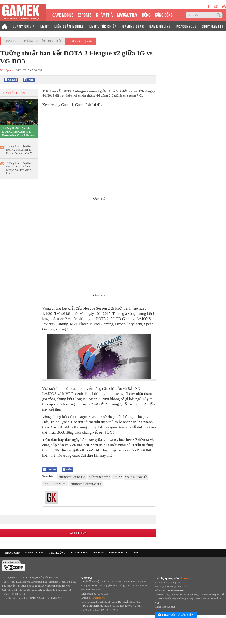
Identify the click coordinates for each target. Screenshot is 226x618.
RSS (135, 552)
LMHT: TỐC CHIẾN (103, 25)
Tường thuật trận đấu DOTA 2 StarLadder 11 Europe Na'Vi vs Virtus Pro (18, 168)
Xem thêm (78, 533)
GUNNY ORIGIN (24, 25)
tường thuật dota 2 (72, 477)
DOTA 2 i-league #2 (80, 41)
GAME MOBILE (62, 14)
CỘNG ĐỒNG (164, 14)
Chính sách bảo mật (165, 606)
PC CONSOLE (79, 552)
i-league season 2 (55, 483)
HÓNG (146, 14)
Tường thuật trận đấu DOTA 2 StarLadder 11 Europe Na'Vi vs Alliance (18, 131)
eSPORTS (85, 14)
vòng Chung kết (136, 477)
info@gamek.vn (97, 597)
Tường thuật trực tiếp (43, 41)
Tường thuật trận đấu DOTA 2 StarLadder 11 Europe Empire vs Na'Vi (19, 150)
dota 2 (117, 476)
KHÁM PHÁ (104, 14)
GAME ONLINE (160, 25)
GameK (10, 41)
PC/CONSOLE (186, 25)
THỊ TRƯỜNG (57, 552)
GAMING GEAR (133, 25)
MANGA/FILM (127, 14)
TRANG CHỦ (12, 552)
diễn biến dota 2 (99, 477)
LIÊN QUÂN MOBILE (69, 25)
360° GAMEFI (212, 25)
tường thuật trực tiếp (86, 484)
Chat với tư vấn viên (175, 615)
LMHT (44, 25)
